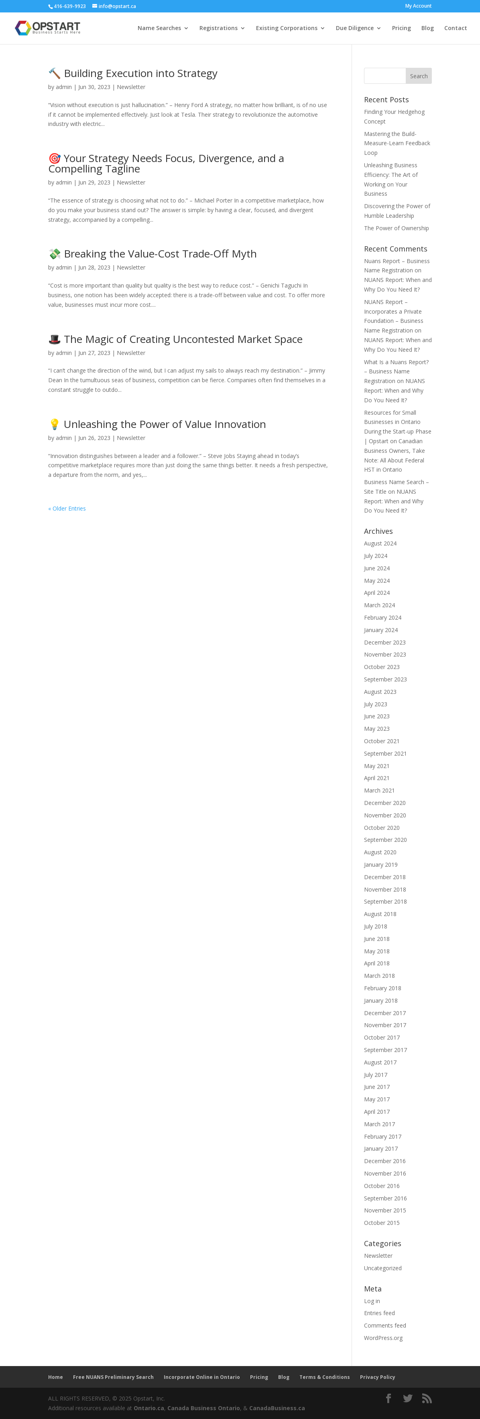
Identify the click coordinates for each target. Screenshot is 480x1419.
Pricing (401, 28)
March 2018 (379, 975)
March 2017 (379, 1124)
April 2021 (377, 778)
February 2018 (382, 988)
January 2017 (381, 1148)
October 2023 (382, 667)
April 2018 (377, 963)
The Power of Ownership (396, 228)
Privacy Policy (377, 1377)
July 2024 (375, 555)
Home (55, 1377)
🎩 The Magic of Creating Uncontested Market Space (175, 339)
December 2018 (385, 877)
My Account (418, 6)
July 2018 (375, 926)
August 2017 (380, 1062)
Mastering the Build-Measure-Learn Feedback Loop (397, 143)
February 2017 (382, 1136)
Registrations (218, 28)
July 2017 (375, 1074)
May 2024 (377, 580)
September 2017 (385, 1050)
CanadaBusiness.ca (277, 1408)
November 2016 (385, 1173)
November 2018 (385, 889)
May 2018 (377, 951)
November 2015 (385, 1210)
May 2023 (377, 728)
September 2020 (385, 839)
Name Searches (159, 28)
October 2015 (382, 1222)
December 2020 (385, 803)
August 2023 (380, 691)
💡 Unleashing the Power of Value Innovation (157, 424)
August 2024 (380, 543)
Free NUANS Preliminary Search (113, 1377)
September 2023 (385, 679)
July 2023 (375, 704)
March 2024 (379, 605)
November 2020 (385, 815)
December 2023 (385, 642)
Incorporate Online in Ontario (202, 1377)
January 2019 (381, 864)
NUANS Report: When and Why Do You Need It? (394, 390)
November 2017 (385, 1025)
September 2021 (385, 753)
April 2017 (377, 1111)
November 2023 (385, 654)
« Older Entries (67, 508)
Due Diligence (355, 28)
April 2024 (377, 592)
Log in (372, 1301)
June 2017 (377, 1087)
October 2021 (382, 741)
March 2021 (379, 790)
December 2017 (385, 1013)
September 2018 (385, 901)
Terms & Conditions (324, 1377)
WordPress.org (383, 1338)
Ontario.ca (149, 1408)
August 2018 (380, 914)
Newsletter (131, 87)
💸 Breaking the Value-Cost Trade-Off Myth (152, 253)
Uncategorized (383, 1268)
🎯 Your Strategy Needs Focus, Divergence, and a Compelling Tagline (166, 163)
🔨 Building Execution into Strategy (133, 73)
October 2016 (382, 1186)
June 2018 (377, 939)
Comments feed (385, 1325)
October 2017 (382, 1037)
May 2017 (377, 1099)
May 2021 (377, 766)
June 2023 (377, 716)
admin (64, 87)
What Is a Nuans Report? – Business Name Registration (396, 371)
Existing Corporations (286, 28)
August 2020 (380, 852)
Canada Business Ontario (203, 1408)
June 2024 (377, 568)
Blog (427, 28)
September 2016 (385, 1198)
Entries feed (379, 1313)
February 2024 (382, 617)
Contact (455, 28)
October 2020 (382, 827)
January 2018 (381, 1000)
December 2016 (385, 1161)
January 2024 (381, 630)
